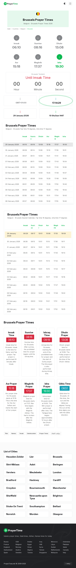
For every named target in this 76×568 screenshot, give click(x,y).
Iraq (40, 542)
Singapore (43, 552)
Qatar (65, 547)
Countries (15, 29)
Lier (32, 456)
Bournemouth (37, 488)
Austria (18, 550)
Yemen (41, 550)
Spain (6, 552)
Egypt (29, 544)
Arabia (29, 542)
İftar (6, 433)
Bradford (11, 480)
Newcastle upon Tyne (38, 497)
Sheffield (11, 495)
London (57, 472)
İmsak (22, 433)
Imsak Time (11, 334)
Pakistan (66, 544)
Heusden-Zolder (15, 456)
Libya (53, 544)
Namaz (13, 433)
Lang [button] (67, 563)
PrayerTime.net (9, 564)
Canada (66, 550)
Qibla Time (65, 383)
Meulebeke (36, 472)
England (7, 547)
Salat (8, 29)
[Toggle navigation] (70, 4)
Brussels (57, 456)
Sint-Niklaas (12, 464)
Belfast (57, 506)
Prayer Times (43, 433)
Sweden (18, 552)
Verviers (10, 472)
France (6, 544)
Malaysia (54, 552)
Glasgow (58, 514)
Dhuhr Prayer (64, 334)
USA (17, 542)
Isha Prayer (46, 385)
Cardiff (57, 480)
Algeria (30, 550)
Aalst (32, 464)
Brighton (58, 495)
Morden (34, 514)
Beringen (58, 464)
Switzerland (8, 550)
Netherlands (55, 550)
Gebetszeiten (31, 433)
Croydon (11, 488)
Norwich (10, 514)
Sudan (53, 547)
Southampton (37, 506)
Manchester (59, 488)
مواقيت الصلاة (56, 433)
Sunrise (29, 332)
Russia (6, 542)
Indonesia (66, 542)
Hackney (34, 480)
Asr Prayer (11, 383)
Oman (29, 547)
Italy (64, 552)
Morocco (54, 542)
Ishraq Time (46, 334)
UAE (40, 544)
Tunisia (30, 552)
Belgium (23, 29)
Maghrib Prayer (29, 385)
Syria (41, 547)
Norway (18, 547)
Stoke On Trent (14, 506)
